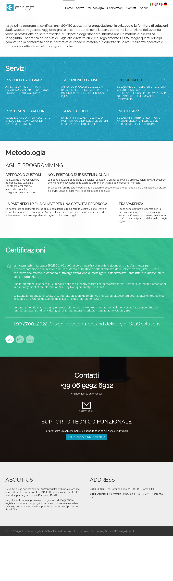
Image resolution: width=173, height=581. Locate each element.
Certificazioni (115, 8)
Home (69, 8)
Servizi (80, 8)
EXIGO (22, 8)
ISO (10, 339)
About (144, 8)
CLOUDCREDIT (131, 80)
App (30, 339)
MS (19, 339)
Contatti (131, 8)
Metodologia (96, 8)
